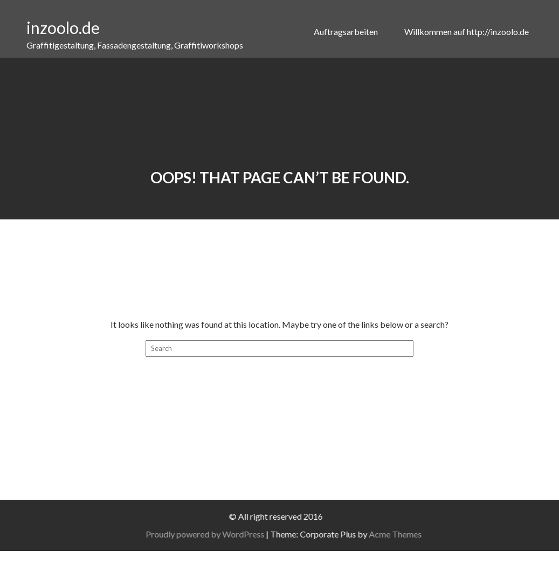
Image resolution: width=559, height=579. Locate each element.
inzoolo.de (63, 27)
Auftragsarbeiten (347, 31)
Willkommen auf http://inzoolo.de (466, 31)
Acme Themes (403, 534)
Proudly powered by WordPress (213, 534)
